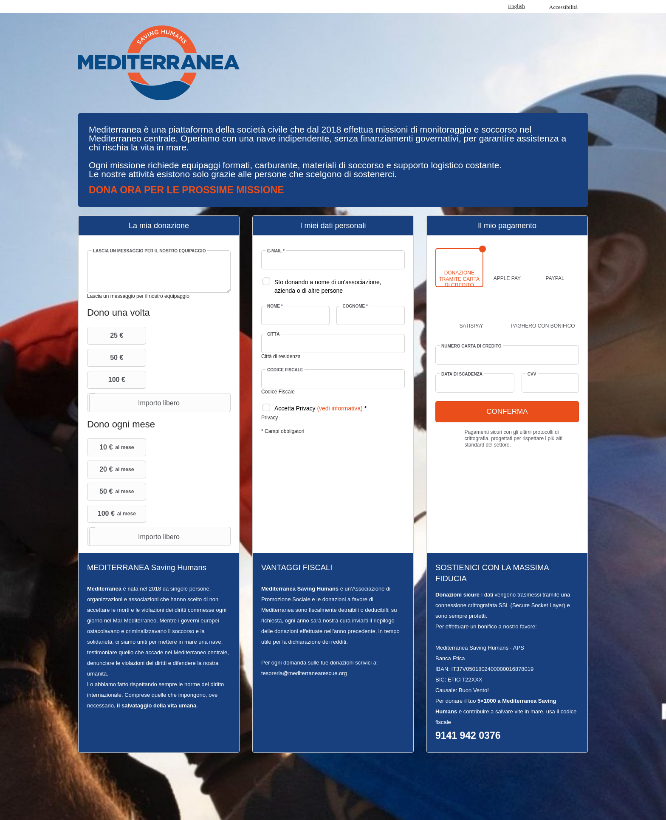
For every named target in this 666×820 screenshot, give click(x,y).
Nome (275, 306)
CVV (532, 374)
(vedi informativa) (339, 408)
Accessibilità (563, 7)
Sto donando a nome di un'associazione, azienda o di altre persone (327, 286)
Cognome (354, 306)
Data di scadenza (462, 374)
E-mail (276, 251)
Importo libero (134, 402)
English (516, 6)
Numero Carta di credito (471, 346)
